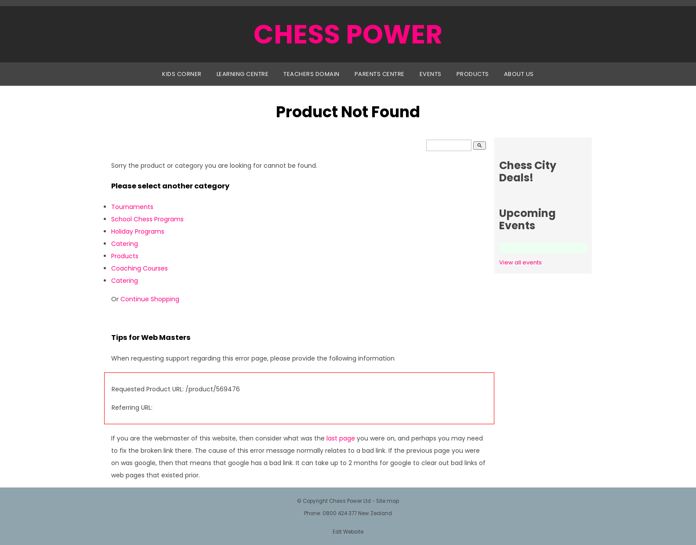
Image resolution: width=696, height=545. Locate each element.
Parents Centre (380, 74)
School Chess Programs (147, 219)
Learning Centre (243, 74)
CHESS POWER (348, 34)
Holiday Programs (137, 231)
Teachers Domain (311, 74)
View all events (520, 262)
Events (431, 74)
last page (340, 438)
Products (473, 74)
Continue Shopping (149, 299)
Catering (124, 243)
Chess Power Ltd (350, 501)
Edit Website (348, 531)
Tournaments (132, 206)
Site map (387, 501)
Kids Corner (182, 74)
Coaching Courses (139, 268)
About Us (519, 74)
